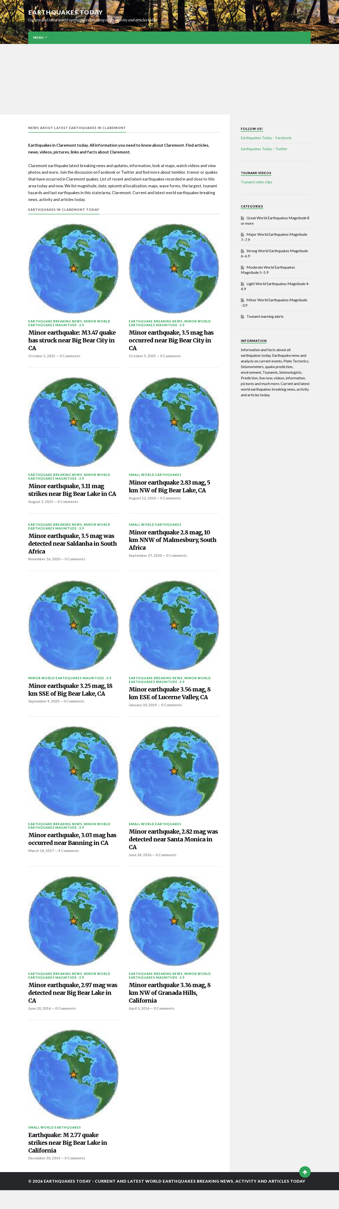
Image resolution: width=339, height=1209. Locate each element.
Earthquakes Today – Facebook (266, 137)
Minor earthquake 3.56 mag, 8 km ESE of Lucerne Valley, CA (172, 705)
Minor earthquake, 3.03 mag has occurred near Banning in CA (70, 855)
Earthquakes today (65, 12)
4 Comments (69, 871)
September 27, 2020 (146, 566)
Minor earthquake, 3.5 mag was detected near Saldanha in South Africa (73, 554)
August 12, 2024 (142, 500)
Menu (38, 37)
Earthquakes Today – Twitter (264, 148)
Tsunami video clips (256, 182)
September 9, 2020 (44, 713)
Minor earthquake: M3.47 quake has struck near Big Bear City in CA (72, 341)
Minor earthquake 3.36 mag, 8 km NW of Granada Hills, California (172, 1010)
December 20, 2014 (44, 1177)
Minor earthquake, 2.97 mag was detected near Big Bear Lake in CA (68, 1010)
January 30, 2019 (143, 716)
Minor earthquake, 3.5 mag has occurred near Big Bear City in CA (173, 341)
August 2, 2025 (40, 511)
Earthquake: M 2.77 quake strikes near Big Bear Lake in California (69, 1161)
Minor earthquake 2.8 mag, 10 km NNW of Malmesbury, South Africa (171, 551)
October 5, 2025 (41, 357)
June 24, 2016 (140, 867)
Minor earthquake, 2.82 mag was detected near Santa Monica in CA (169, 852)
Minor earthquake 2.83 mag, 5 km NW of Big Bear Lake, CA (171, 488)
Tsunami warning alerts (265, 316)
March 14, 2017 (41, 871)
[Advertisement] (169, 79)
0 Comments (70, 357)
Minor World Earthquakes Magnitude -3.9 (69, 323)
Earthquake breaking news (55, 321)
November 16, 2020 (44, 570)
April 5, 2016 (139, 1026)
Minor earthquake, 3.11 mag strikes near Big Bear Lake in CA (69, 496)
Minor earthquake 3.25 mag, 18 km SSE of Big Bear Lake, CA (72, 701)
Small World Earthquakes (155, 476)
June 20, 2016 (39, 1026)
